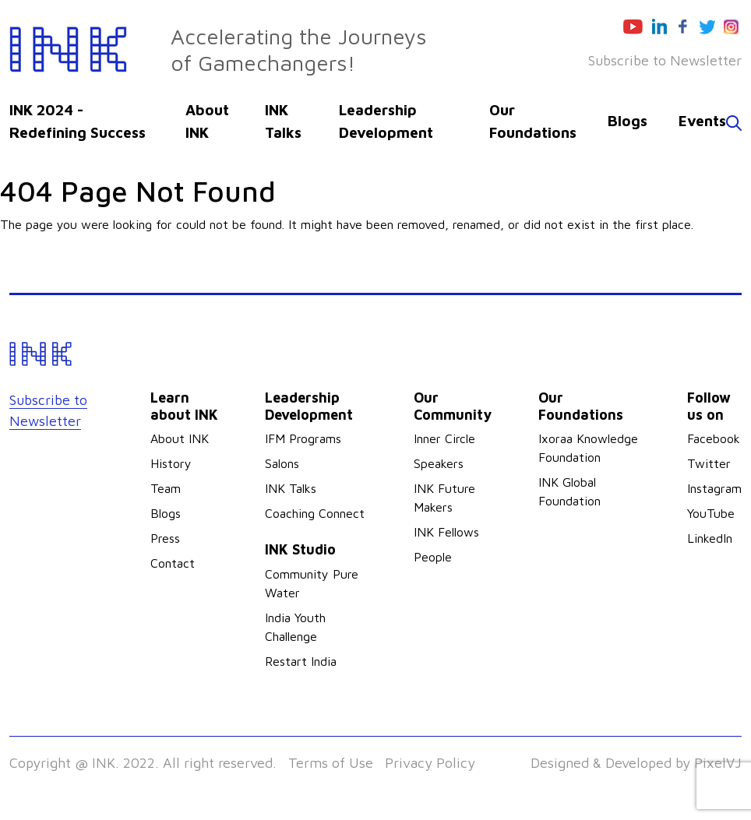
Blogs (627, 120)
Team (165, 488)
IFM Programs (303, 438)
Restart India (301, 661)
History (171, 463)
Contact (172, 563)
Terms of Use (330, 763)
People (433, 557)
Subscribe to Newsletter (665, 60)
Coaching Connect (315, 513)
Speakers (439, 463)
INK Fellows (446, 532)
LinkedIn (709, 538)
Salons (282, 463)
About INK (179, 438)
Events (702, 120)
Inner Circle (444, 438)
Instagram (714, 488)
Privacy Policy (430, 763)
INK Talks (290, 488)
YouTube (711, 513)
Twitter (709, 463)
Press (165, 538)
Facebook (713, 438)
